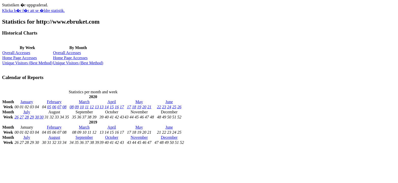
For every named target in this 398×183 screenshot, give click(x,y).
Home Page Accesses (19, 58)
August (54, 137)
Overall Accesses (16, 53)
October (111, 137)
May (139, 102)
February (54, 102)
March (84, 102)
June (169, 102)
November (139, 137)
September (84, 137)
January (26, 102)
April (111, 102)
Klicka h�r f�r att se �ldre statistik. (33, 10)
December (169, 137)
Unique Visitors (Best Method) (27, 63)
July (26, 112)
